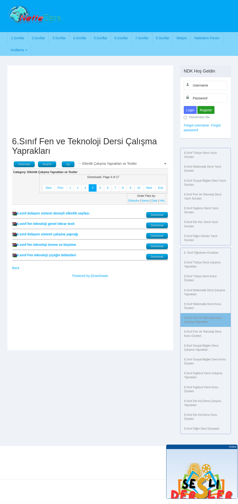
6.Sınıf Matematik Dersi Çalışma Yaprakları (204, 292)
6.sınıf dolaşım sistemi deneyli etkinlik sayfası (53, 213)
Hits (162, 200)
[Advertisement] (151, 15)
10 (138, 187)
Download (157, 215)
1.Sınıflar (17, 38)
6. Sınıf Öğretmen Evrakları (201, 252)
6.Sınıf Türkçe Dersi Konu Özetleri (200, 278)
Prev (60, 187)
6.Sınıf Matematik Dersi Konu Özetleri (202, 306)
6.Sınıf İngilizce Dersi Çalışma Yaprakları (203, 375)
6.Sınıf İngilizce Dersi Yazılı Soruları (201, 210)
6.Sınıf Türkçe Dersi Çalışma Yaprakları (202, 264)
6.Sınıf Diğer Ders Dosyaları (201, 428)
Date (154, 200)
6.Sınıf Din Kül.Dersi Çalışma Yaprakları (202, 403)
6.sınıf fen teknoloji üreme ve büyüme (46, 245)
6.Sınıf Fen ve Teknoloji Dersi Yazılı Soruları (202, 196)
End (160, 187)
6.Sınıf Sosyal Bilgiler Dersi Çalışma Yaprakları (201, 347)
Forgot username (196, 125)
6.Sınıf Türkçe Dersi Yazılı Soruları (200, 155)
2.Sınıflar (38, 38)
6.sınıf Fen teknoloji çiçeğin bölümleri (46, 255)
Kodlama (19, 50)
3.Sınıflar (59, 38)
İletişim (182, 38)
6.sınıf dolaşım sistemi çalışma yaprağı (47, 234)
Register (206, 110)
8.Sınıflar (162, 38)
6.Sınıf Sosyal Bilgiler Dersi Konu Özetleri (205, 361)
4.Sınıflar (80, 38)
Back (15, 268)
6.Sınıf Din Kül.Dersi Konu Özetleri (200, 417)
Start (48, 187)
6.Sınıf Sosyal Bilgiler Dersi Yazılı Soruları (205, 182)
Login (190, 110)
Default (133, 200)
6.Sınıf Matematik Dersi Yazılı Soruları (202, 168)
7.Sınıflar (142, 38)
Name (145, 200)
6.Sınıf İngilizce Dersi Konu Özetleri (201, 389)
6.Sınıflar (121, 38)
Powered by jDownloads (90, 276)
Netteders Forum (206, 38)
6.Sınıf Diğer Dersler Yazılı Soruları (201, 238)
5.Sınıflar (100, 38)
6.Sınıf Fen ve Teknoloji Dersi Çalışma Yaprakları (202, 320)
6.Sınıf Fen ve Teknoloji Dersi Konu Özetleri (202, 333)
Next (149, 187)
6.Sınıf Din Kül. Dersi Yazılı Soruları (201, 224)
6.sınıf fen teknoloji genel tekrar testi (46, 224)
